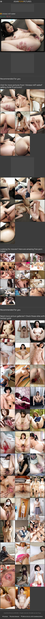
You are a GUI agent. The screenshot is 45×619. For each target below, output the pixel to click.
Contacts (5, 616)
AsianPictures (22, 1)
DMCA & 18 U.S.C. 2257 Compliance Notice (32, 616)
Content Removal (14, 616)
